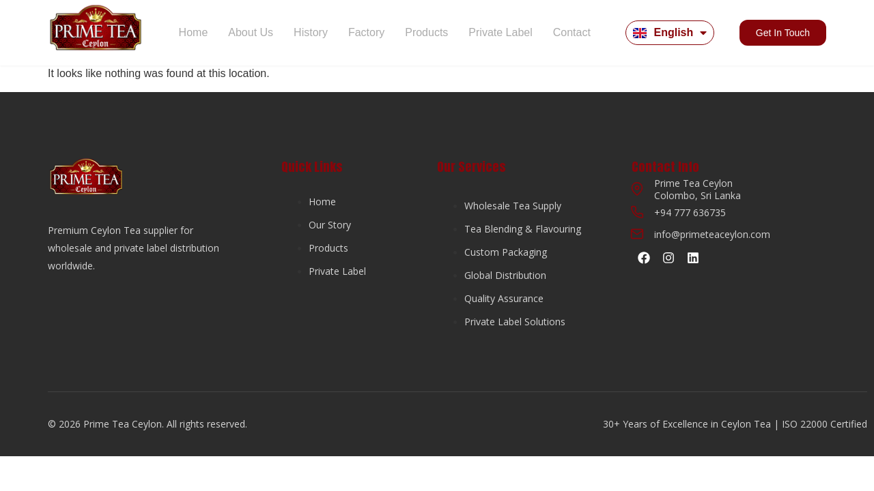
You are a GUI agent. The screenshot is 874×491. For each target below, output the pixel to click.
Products (426, 32)
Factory (366, 32)
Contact (572, 32)
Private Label (500, 32)
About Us (250, 32)
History (311, 32)
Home (193, 32)
